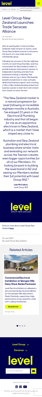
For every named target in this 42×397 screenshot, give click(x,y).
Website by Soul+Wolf (21, 382)
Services (19, 350)
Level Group (18, 344)
